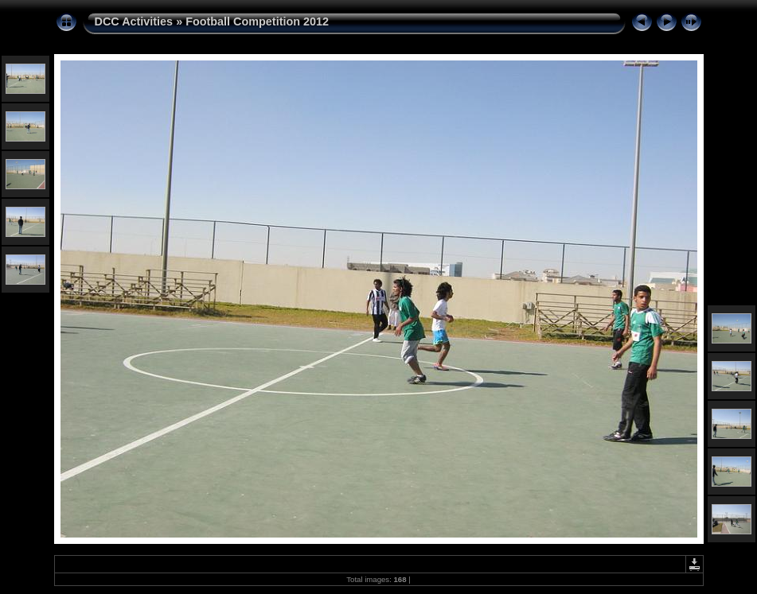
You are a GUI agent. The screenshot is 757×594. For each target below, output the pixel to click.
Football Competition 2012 (257, 21)
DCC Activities (136, 21)
